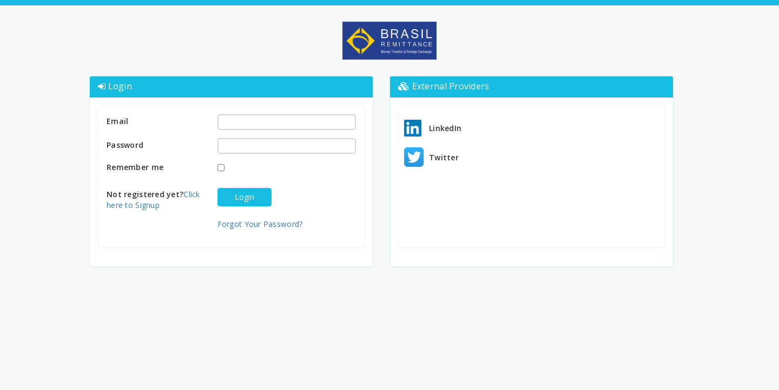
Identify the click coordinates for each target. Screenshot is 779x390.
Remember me (135, 167)
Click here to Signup (153, 199)
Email (117, 121)
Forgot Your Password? (260, 224)
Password (125, 145)
